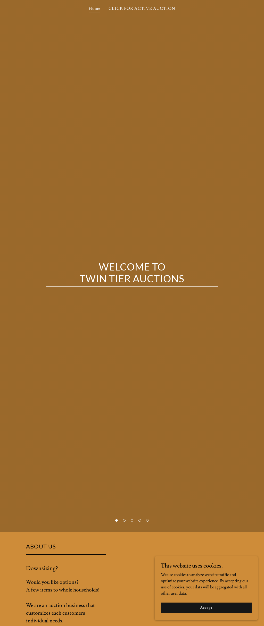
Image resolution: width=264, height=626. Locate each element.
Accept (206, 607)
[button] (116, 520)
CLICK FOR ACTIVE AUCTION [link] (142, 8)
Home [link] (94, 8)
